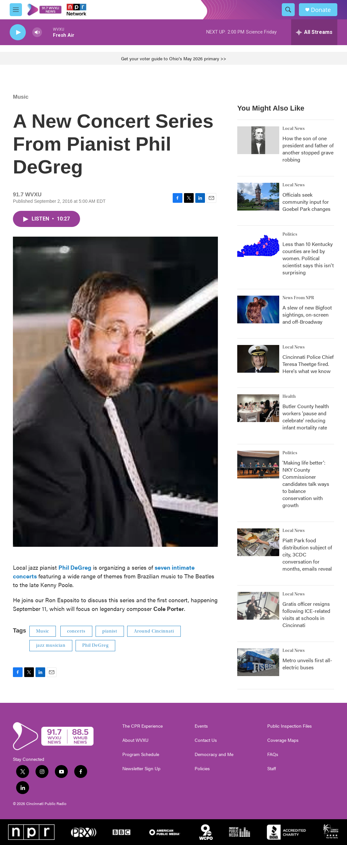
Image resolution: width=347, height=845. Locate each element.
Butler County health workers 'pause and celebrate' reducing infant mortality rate (305, 416)
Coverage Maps (283, 740)
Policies (202, 768)
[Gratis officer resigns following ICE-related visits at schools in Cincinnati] (258, 606)
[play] (18, 32)
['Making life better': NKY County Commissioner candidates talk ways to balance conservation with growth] (258, 464)
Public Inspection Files (289, 726)
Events (201, 726)
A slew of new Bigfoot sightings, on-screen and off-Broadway (307, 314)
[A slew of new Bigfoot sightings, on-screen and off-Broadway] (258, 309)
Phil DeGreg (95, 645)
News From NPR (298, 297)
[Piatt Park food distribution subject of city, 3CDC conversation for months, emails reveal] (258, 542)
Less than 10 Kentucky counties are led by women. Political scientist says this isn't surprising (308, 258)
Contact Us (206, 740)
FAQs (272, 754)
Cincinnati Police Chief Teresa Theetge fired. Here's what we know (308, 364)
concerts (76, 631)
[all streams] (314, 32)
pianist (109, 631)
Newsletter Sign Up (141, 768)
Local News (293, 128)
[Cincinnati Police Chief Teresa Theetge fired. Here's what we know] (258, 359)
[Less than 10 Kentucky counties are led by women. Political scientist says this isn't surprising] (258, 246)
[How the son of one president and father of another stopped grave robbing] (258, 140)
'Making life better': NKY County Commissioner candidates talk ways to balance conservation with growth (305, 484)
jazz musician (51, 645)
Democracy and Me (214, 754)
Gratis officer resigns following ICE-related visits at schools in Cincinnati (306, 614)
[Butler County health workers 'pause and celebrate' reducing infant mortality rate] (258, 408)
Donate (321, 9)
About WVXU (135, 740)
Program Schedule (140, 754)
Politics (289, 234)
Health (289, 396)
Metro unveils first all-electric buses (307, 663)
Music (20, 97)
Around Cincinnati (154, 631)
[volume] (37, 32)
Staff (271, 768)
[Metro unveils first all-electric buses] (258, 662)
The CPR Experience (142, 726)
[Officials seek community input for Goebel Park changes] (258, 197)
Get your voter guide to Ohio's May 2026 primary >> (173, 58)
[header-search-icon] (288, 9)
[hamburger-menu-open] (16, 9)
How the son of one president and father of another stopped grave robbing (308, 148)
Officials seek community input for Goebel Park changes (306, 201)
